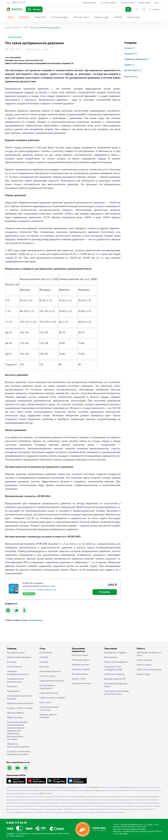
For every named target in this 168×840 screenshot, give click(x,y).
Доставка (11, 662)
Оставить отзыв (47, 676)
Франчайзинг (111, 657)
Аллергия (118, 17)
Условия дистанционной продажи (19, 697)
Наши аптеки (144, 3)
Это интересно (14, 667)
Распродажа (24, 17)
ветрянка (131, 54)
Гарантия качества (49, 693)
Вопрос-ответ (79, 679)
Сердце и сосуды (101, 17)
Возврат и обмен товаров (19, 708)
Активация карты (80, 660)
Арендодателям (89, 3)
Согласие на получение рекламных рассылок (18, 753)
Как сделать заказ (16, 653)
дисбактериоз (133, 70)
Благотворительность (50, 671)
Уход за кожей (133, 17)
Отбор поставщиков (114, 674)
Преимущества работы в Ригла (149, 654)
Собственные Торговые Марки (115, 685)
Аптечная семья (80, 655)
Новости (18, 28)
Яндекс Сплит (40, 17)
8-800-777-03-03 (16, 823)
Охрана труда (143, 674)
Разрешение (13, 691)
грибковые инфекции (137, 59)
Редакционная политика (52, 681)
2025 (25, 28)
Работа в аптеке (144, 660)
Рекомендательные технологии (49, 708)
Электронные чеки (81, 683)
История (44, 657)
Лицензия (12, 686)
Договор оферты (15, 713)
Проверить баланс (81, 669)
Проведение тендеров (115, 653)
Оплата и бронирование (19, 657)
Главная (8, 28)
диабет (130, 65)
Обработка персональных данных (18, 745)
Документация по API (115, 679)
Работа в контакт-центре (149, 669)
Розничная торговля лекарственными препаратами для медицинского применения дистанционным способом (17, 731)
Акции (11, 17)
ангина (130, 48)
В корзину (104, 592)
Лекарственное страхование (47, 687)
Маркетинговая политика (20, 703)
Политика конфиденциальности (18, 672)
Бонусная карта (128, 3)
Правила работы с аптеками (48, 716)
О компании (46, 653)
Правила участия (80, 665)
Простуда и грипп (81, 17)
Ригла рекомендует (60, 17)
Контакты (44, 667)
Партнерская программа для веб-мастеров (116, 692)
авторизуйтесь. (36, 620)
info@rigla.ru (123, 834)
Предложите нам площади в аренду (113, 668)
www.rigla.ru (95, 787)
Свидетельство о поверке (52, 698)
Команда (44, 662)
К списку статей (15, 37)
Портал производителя (115, 662)
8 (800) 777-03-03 (45, 794)
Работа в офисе (144, 665)
